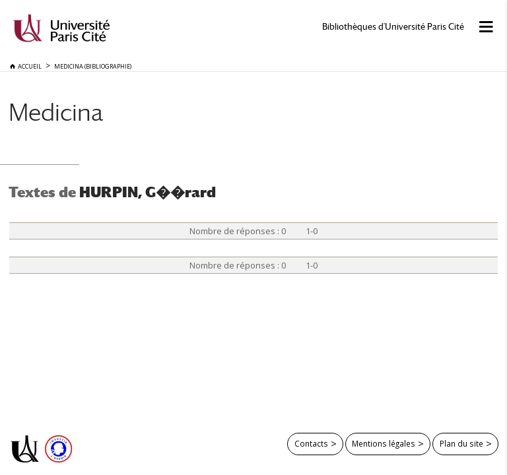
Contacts (311, 443)
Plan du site (461, 443)
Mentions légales (383, 443)
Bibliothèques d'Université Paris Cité (393, 27)
